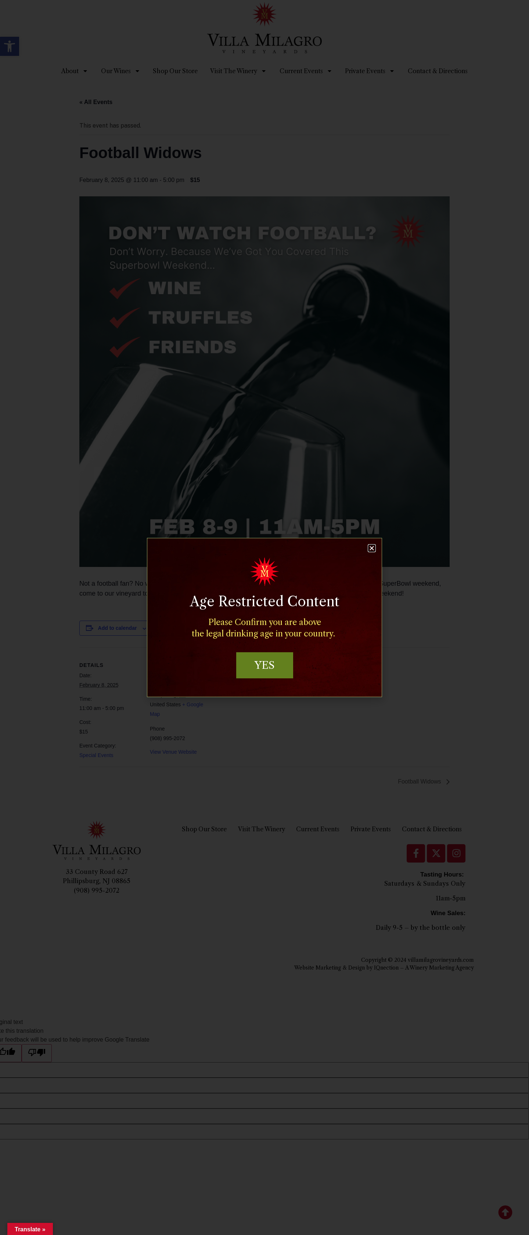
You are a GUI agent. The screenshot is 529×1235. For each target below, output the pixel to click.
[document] (264, 617)
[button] (372, 548)
